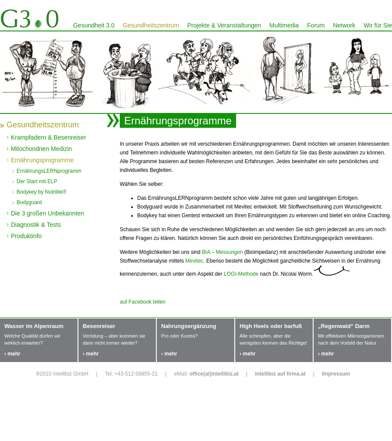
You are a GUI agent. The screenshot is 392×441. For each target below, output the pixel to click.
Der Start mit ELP (37, 181)
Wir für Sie (378, 25)
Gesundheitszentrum (151, 25)
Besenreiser (99, 326)
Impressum (336, 374)
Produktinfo (26, 235)
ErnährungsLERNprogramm (49, 171)
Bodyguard (29, 202)
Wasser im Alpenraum (34, 326)
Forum (315, 25)
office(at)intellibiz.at (214, 374)
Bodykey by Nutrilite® (42, 192)
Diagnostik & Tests (36, 224)
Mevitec (194, 261)
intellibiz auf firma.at (280, 374)
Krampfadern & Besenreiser (48, 137)
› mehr (12, 354)
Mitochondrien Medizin (41, 148)
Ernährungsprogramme (42, 160)
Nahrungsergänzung (188, 326)
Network (344, 25)
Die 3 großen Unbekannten (47, 213)
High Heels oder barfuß (271, 326)
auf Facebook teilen (143, 302)
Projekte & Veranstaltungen (224, 25)
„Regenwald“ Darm (343, 326)
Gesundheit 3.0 (94, 25)
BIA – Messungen (222, 252)
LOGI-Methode (241, 274)
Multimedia (284, 25)
